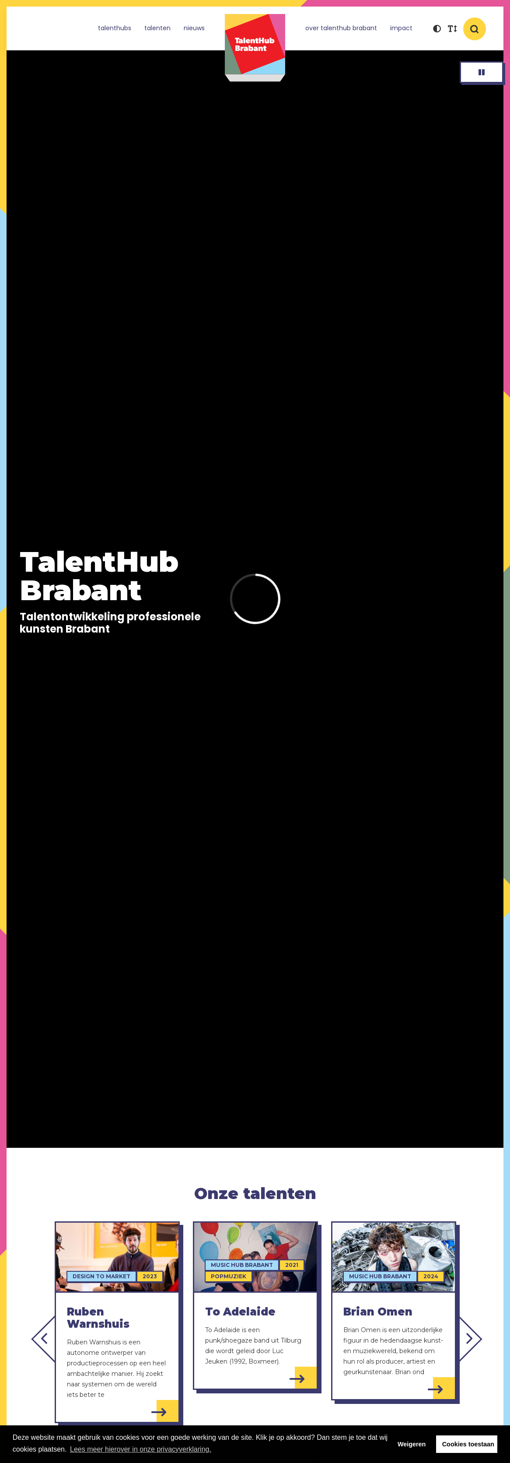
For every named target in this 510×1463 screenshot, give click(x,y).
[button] (436, 29)
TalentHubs (114, 28)
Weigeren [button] (412, 1444)
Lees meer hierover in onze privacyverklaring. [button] (140, 1449)
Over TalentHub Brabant (341, 28)
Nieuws (194, 28)
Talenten (157, 28)
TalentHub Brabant (255, 48)
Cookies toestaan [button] (468, 1444)
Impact (401, 28)
